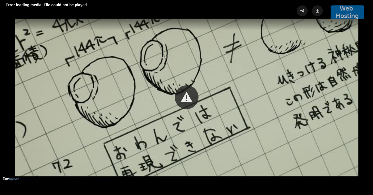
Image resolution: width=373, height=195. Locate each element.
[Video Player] (186, 97)
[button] (187, 97)
